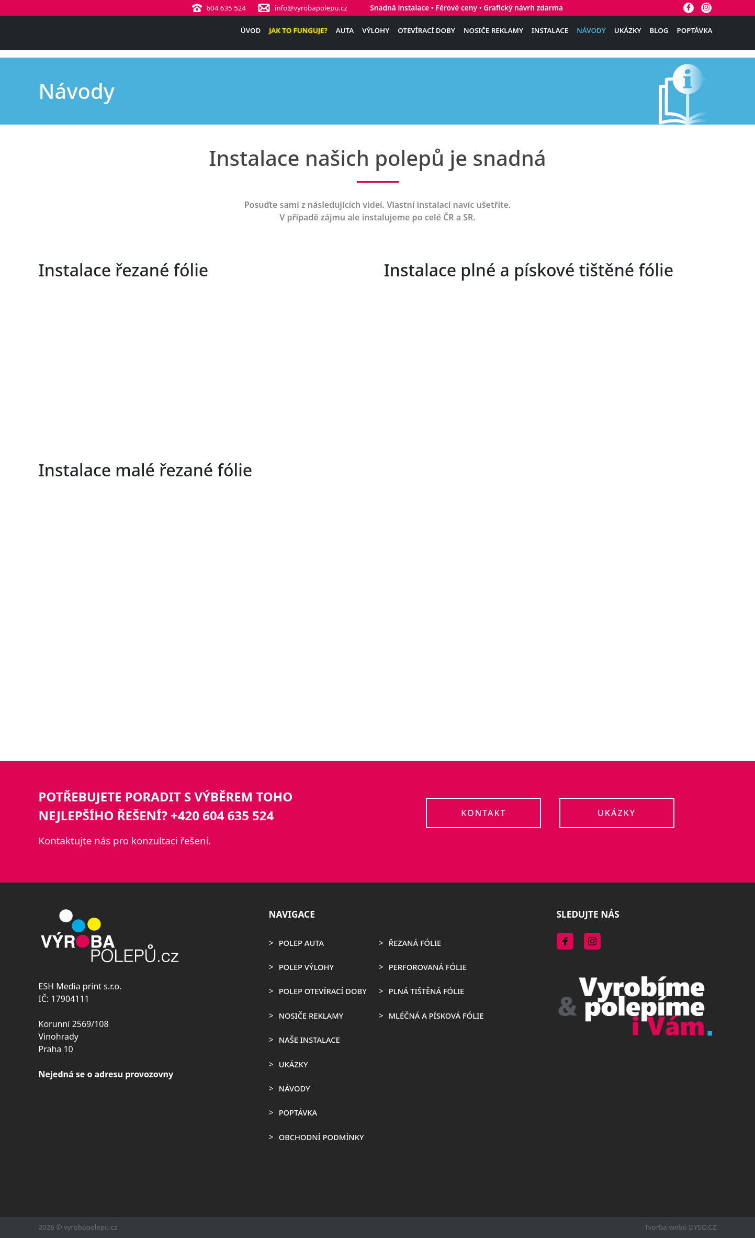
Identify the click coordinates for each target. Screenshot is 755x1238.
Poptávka (695, 30)
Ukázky (627, 30)
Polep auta (301, 943)
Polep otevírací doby (323, 991)
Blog (659, 30)
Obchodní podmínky (321, 1137)
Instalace (550, 30)
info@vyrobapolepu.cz (311, 8)
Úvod (251, 30)
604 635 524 (226, 8)
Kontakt (483, 813)
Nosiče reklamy (493, 30)
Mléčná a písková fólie (436, 1015)
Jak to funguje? (298, 30)
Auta (345, 30)
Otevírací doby (426, 30)
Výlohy (375, 30)
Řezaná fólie (415, 943)
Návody (591, 30)
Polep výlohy (306, 967)
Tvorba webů (666, 1227)
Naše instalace (309, 1039)
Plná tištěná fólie (427, 991)
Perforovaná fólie (428, 967)
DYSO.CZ (702, 1227)
